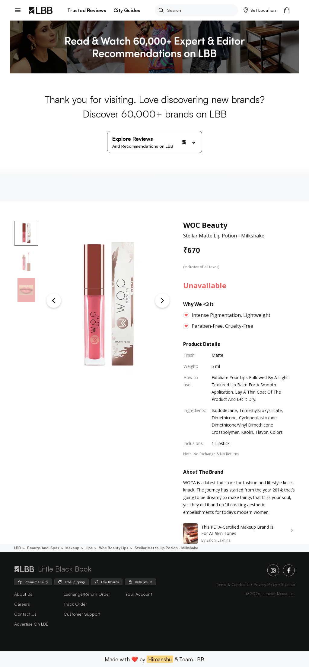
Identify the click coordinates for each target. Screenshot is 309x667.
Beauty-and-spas (42, 548)
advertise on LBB (31, 624)
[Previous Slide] (53, 300)
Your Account (138, 594)
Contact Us (25, 614)
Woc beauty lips (113, 548)
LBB (17, 548)
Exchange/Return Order (87, 594)
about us (23, 594)
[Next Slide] (162, 300)
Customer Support (82, 614)
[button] (259, 10)
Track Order (75, 604)
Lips (89, 548)
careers (22, 604)
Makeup (72, 548)
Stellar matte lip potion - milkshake (166, 548)
